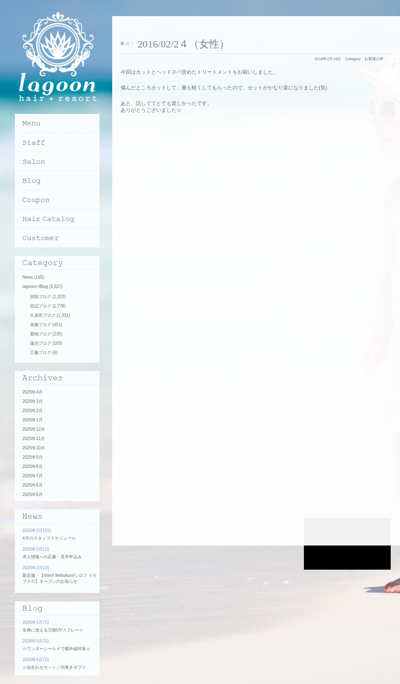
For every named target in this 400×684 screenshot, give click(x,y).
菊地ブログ (40, 334)
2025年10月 (33, 448)
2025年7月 (32, 476)
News (27, 277)
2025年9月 (32, 457)
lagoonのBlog (35, 286)
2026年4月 (32, 392)
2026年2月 (32, 410)
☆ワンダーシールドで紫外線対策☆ (56, 648)
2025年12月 (33, 429)
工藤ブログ (40, 352)
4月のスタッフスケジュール (49, 538)
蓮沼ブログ (40, 343)
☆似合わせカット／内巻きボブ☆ (54, 667)
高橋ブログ (40, 324)
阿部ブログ (40, 296)
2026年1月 (32, 420)
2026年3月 (32, 401)
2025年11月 (33, 438)
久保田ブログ (42, 315)
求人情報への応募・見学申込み (52, 556)
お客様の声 (373, 59)
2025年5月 (32, 494)
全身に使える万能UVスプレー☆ (52, 630)
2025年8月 (32, 466)
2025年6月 (32, 485)
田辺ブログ (40, 306)
